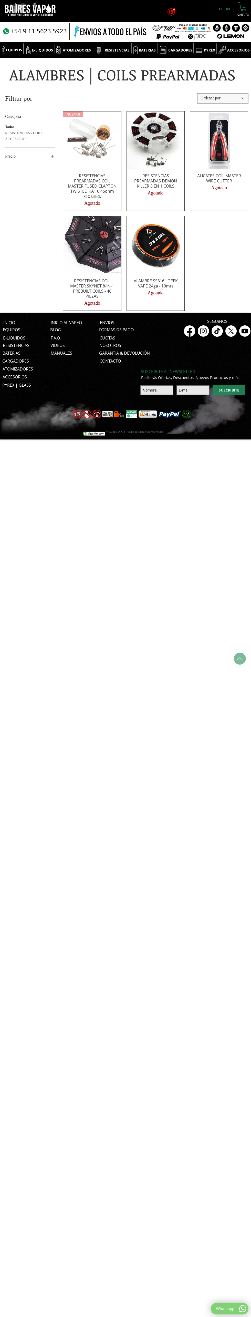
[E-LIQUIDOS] (42, 50)
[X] (231, 331)
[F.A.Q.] (55, 338)
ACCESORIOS (16, 138)
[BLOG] (55, 330)
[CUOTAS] (107, 338)
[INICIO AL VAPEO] (66, 322)
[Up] (240, 659)
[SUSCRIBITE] (229, 390)
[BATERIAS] (147, 50)
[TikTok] (217, 331)
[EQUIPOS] (14, 50)
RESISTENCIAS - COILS (24, 132)
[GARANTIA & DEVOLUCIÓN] (124, 353)
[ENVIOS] (107, 322)
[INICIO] (9, 322)
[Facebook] (189, 331)
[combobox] (222, 98)
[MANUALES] (61, 353)
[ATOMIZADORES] (76, 50)
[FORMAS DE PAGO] (116, 330)
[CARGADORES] (180, 50)
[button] (243, 6)
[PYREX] (209, 50)
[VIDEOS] (57, 345)
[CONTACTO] (110, 361)
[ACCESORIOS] (238, 50)
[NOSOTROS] (110, 345)
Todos (9, 126)
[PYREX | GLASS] (17, 385)
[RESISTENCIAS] (117, 50)
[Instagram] (203, 331)
